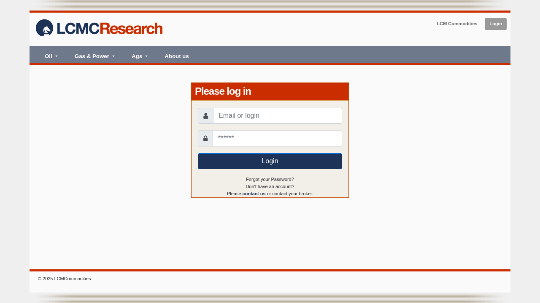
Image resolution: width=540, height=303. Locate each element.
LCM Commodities (457, 23)
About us (177, 56)
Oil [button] (49, 56)
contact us (254, 193)
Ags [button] (138, 56)
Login (495, 23)
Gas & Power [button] (93, 56)
